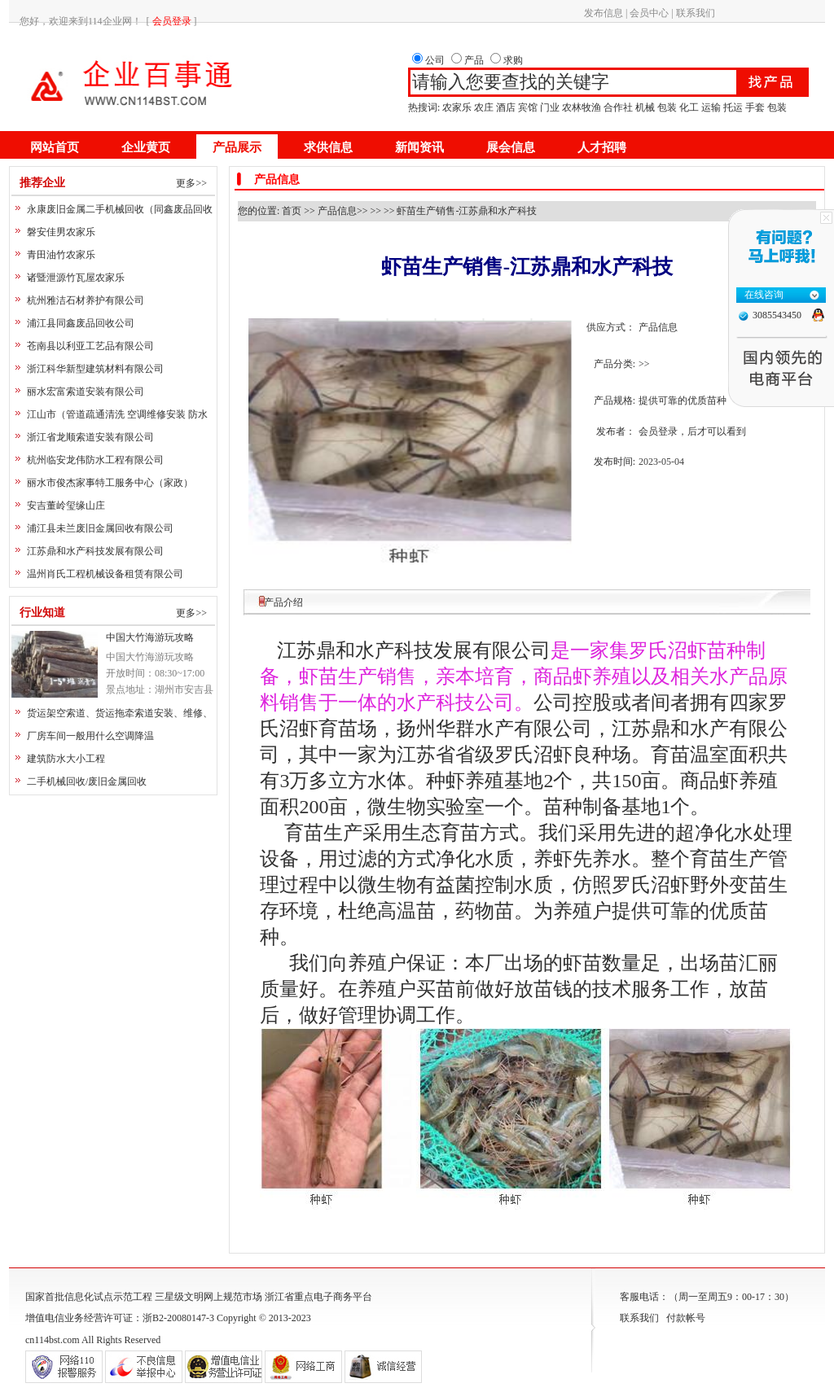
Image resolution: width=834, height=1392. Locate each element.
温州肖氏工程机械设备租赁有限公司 (105, 574)
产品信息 (337, 211)
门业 (550, 107)
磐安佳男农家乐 (61, 232)
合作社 (618, 107)
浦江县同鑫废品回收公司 (80, 323)
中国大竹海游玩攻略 (150, 637)
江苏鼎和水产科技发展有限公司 (95, 551)
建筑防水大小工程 (66, 758)
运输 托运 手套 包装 (744, 107)
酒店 (506, 107)
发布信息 (603, 13)
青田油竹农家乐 (61, 254)
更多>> (191, 183)
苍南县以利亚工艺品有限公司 (90, 346)
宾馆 (528, 107)
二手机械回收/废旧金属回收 (87, 781)
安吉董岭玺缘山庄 (66, 505)
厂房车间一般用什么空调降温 (90, 736)
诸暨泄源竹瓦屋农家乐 (76, 277)
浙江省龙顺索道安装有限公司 (90, 437)
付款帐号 (685, 1318)
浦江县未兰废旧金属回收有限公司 (100, 528)
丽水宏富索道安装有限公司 (85, 391)
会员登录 (658, 431)
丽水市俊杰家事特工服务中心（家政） (110, 482)
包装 (667, 107)
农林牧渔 (581, 107)
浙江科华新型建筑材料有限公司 (95, 368)
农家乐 (457, 107)
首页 (291, 211)
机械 (645, 107)
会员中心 (649, 13)
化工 (689, 107)
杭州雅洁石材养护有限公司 (85, 300)
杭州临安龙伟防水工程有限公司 (95, 460)
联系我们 (695, 13)
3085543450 (777, 315)
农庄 (484, 107)
